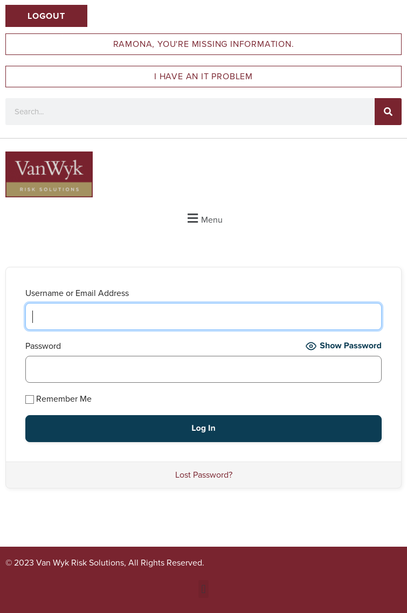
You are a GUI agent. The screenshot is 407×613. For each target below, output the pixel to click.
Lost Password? (203, 475)
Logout (46, 16)
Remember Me (58, 398)
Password (43, 346)
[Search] (388, 111)
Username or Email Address (77, 293)
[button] (203, 218)
